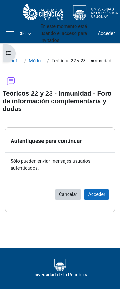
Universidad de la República (60, 268)
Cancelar (68, 194)
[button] (25, 33)
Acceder (106, 33)
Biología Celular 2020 (12, 61)
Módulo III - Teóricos (36, 61)
